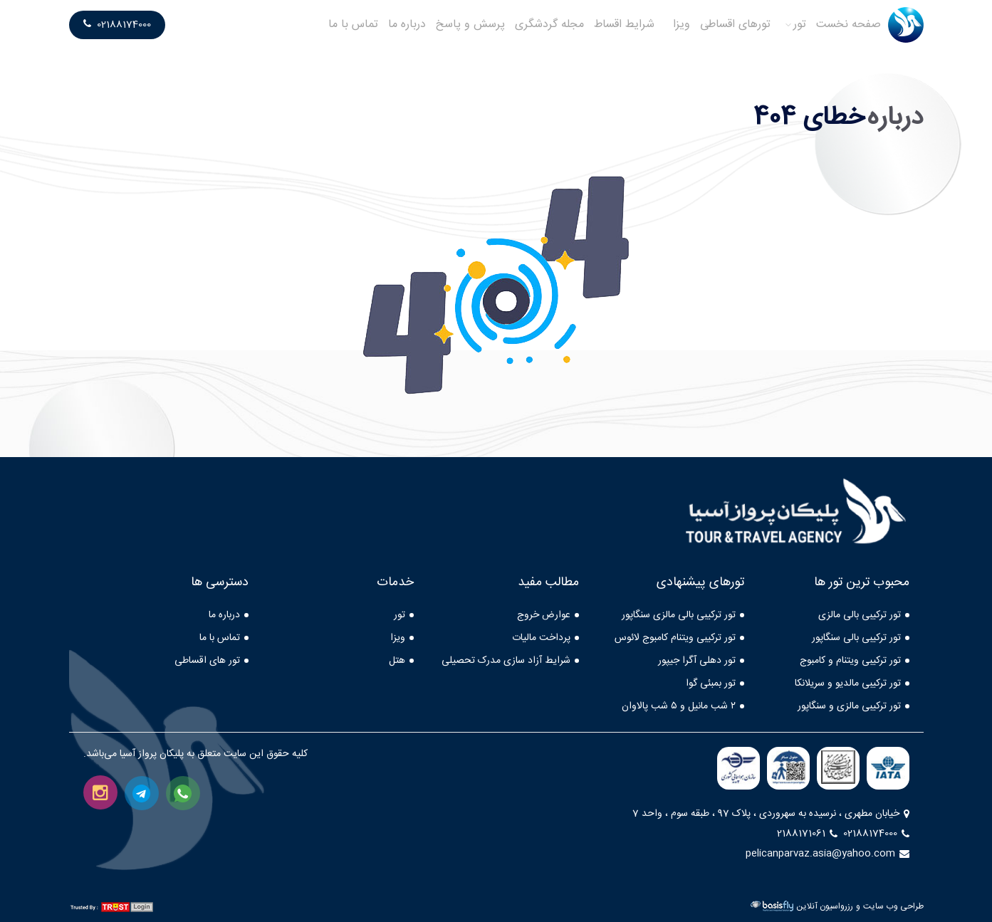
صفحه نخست (848, 24)
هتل (397, 661)
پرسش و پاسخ (470, 24)
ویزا (681, 24)
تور (799, 24)
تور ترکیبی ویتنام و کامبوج (850, 661)
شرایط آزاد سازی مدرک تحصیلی (506, 661)
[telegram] (142, 793)
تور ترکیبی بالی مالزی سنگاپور (679, 615)
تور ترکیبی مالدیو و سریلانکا (848, 683)
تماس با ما (353, 24)
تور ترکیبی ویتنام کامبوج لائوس (675, 638)
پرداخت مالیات (541, 638)
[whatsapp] (183, 793)
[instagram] (100, 792)
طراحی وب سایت (893, 906)
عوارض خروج (543, 615)
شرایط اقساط (624, 24)
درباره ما (407, 24)
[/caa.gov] (738, 768)
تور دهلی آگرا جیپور (697, 661)
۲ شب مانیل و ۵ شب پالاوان (679, 706)
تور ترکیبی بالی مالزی (859, 615)
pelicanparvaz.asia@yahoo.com (827, 854)
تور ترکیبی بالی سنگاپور (856, 638)
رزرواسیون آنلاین (824, 906)
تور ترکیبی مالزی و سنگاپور (849, 706)
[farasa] (788, 768)
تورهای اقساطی (735, 24)
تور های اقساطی (207, 661)
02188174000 (117, 24)
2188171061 (807, 834)
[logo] (906, 25)
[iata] (888, 768)
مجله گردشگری (549, 24)
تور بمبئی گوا (711, 683)
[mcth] (838, 768)
